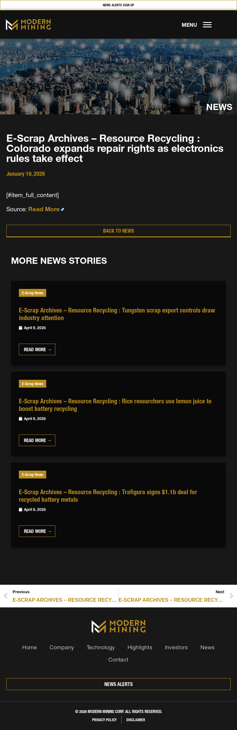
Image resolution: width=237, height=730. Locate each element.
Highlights (140, 647)
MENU (189, 25)
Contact (118, 659)
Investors (176, 647)
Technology (101, 647)
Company (62, 647)
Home (29, 647)
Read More (44, 209)
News (208, 647)
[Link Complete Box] (118, 323)
